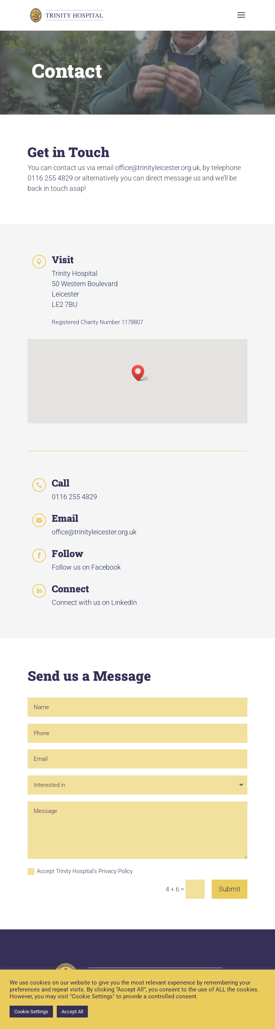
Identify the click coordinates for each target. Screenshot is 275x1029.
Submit (229, 889)
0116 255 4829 (50, 178)
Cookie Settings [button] (31, 1011)
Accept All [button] (72, 1011)
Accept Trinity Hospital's (80, 871)
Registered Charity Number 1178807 (97, 322)
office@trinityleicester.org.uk (157, 168)
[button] (140, 373)
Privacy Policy (116, 871)
